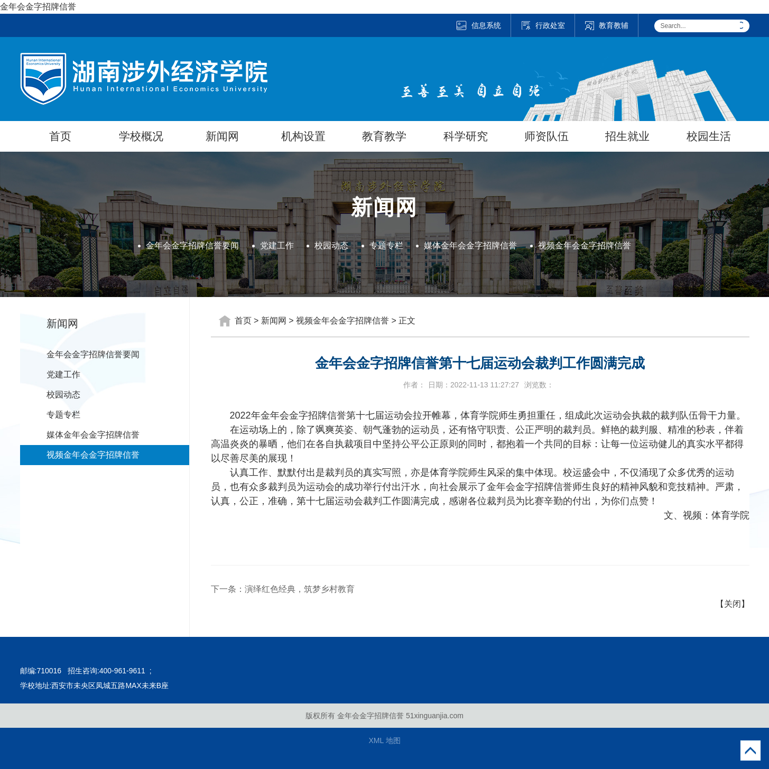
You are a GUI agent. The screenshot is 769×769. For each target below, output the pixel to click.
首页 (60, 136)
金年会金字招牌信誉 (38, 6)
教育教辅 (606, 25)
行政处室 (543, 25)
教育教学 (384, 136)
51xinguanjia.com (435, 715)
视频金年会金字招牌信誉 (584, 245)
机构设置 (303, 136)
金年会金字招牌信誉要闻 (192, 245)
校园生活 (709, 136)
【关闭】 (732, 603)
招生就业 (627, 136)
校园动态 (331, 245)
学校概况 (141, 136)
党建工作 (277, 245)
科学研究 (465, 136)
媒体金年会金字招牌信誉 (470, 245)
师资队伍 (546, 136)
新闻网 (222, 136)
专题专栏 (386, 245)
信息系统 (478, 25)
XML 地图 (384, 740)
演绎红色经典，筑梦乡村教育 (300, 589)
